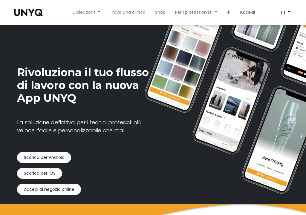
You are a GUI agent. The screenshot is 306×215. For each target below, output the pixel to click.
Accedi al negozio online (49, 189)
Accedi (247, 12)
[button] (228, 12)
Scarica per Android (44, 157)
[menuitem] (127, 12)
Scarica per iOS (40, 173)
